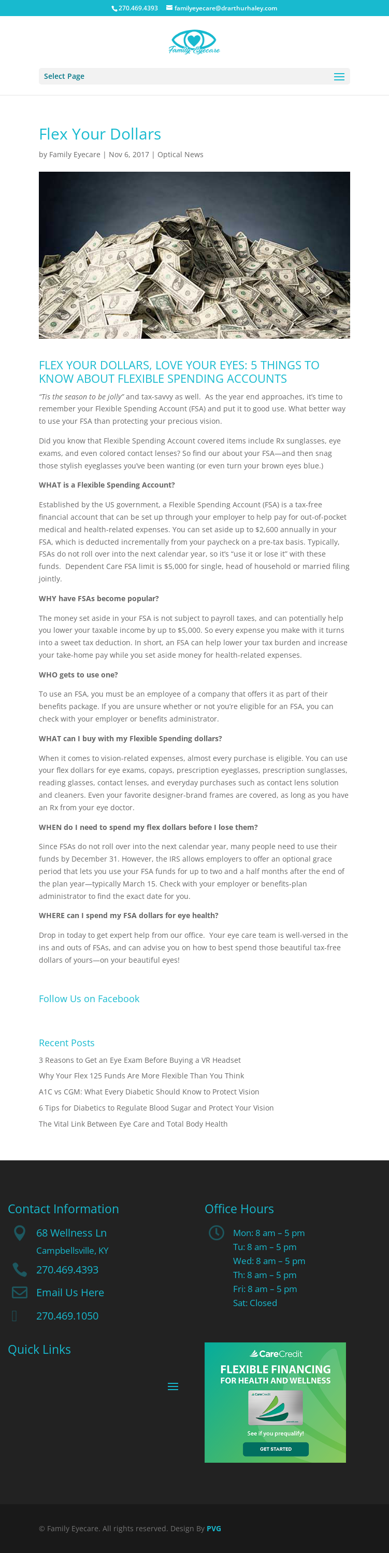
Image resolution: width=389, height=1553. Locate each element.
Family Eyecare (74, 154)
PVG (214, 1528)
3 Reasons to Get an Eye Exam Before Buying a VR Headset (140, 1060)
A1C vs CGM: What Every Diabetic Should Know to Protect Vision (149, 1092)
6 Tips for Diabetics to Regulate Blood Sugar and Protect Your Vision (156, 1108)
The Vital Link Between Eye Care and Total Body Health (133, 1124)
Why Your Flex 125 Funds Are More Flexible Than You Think (141, 1075)
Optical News (180, 154)
